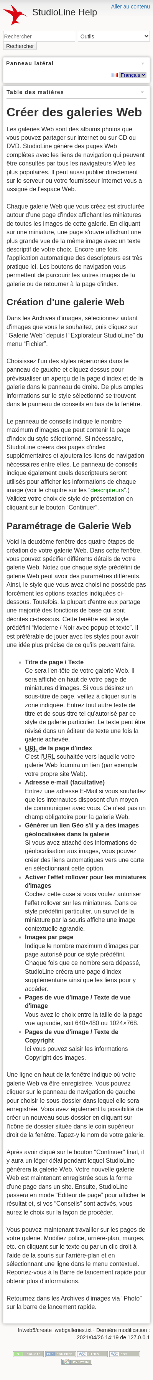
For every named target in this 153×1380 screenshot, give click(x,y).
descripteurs (107, 490)
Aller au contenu (130, 6)
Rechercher (20, 46)
